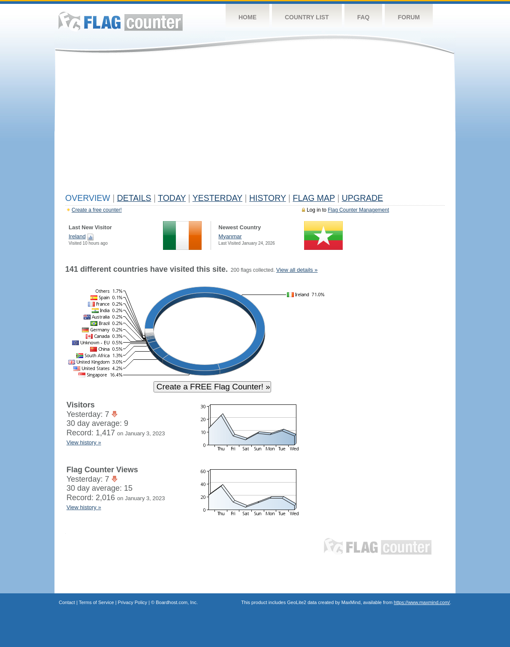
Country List (307, 17)
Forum (408, 17)
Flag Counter (120, 21)
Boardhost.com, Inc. (177, 602)
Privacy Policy (132, 602)
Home (247, 17)
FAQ (363, 17)
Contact (67, 602)
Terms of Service (96, 602)
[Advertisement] (255, 125)
